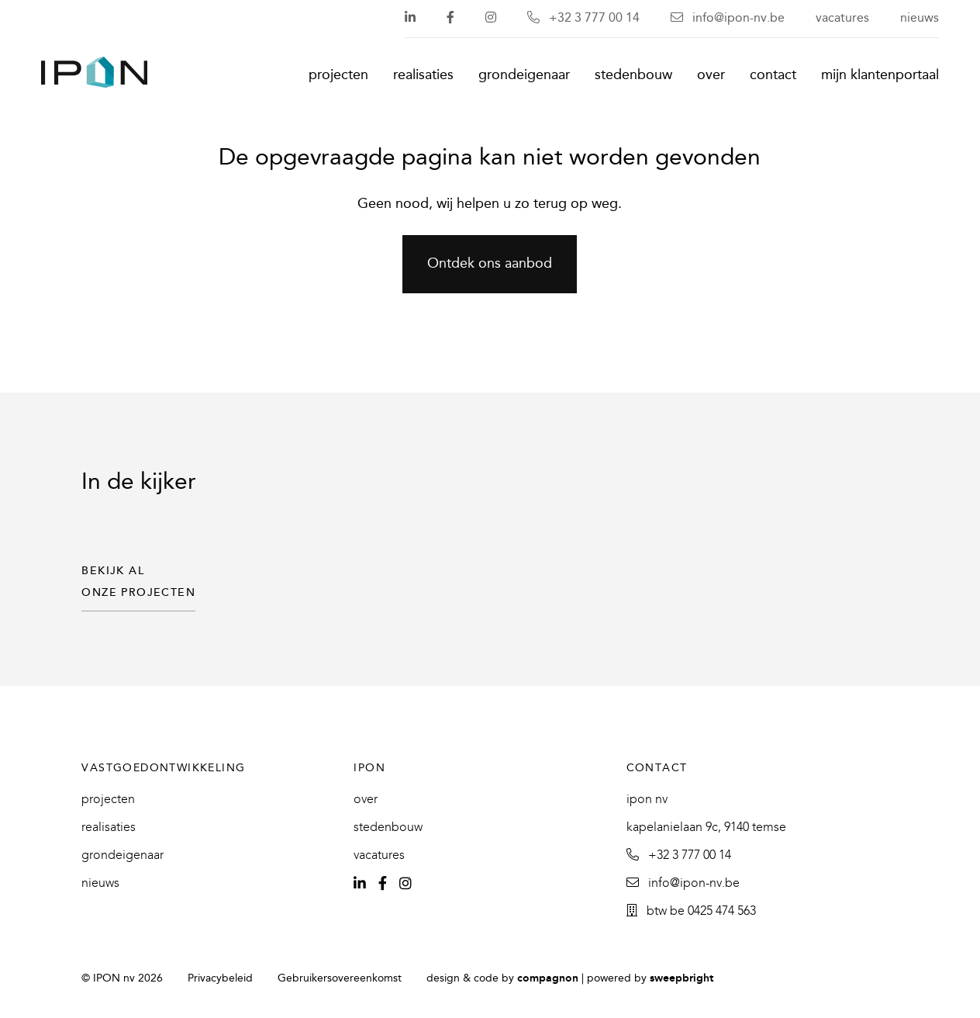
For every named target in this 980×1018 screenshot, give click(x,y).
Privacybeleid (220, 979)
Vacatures (842, 18)
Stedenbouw (633, 75)
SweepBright (681, 979)
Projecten (338, 75)
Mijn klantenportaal (880, 75)
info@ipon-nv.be (728, 18)
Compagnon (547, 979)
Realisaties (423, 75)
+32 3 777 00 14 (583, 18)
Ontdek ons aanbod (489, 264)
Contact (773, 75)
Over (711, 75)
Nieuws (919, 18)
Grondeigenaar (524, 75)
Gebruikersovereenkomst (340, 979)
